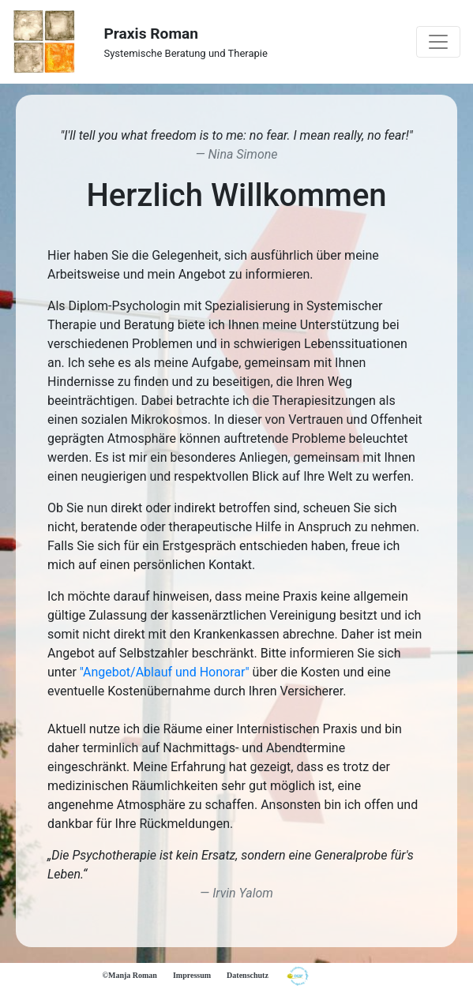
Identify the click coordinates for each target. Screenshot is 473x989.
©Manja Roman (130, 975)
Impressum (192, 975)
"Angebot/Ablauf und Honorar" (165, 672)
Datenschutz (247, 975)
